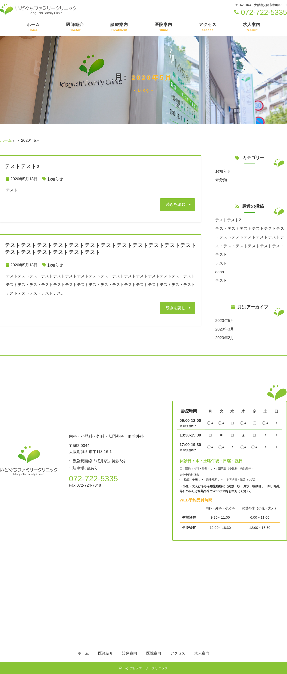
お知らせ (55, 179)
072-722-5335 (260, 12)
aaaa (219, 272)
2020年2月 (224, 338)
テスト (221, 263)
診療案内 (119, 27)
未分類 (221, 180)
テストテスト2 (228, 220)
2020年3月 (224, 329)
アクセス (207, 27)
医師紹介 (75, 27)
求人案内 (251, 27)
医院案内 (163, 27)
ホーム (33, 27)
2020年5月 (224, 320)
